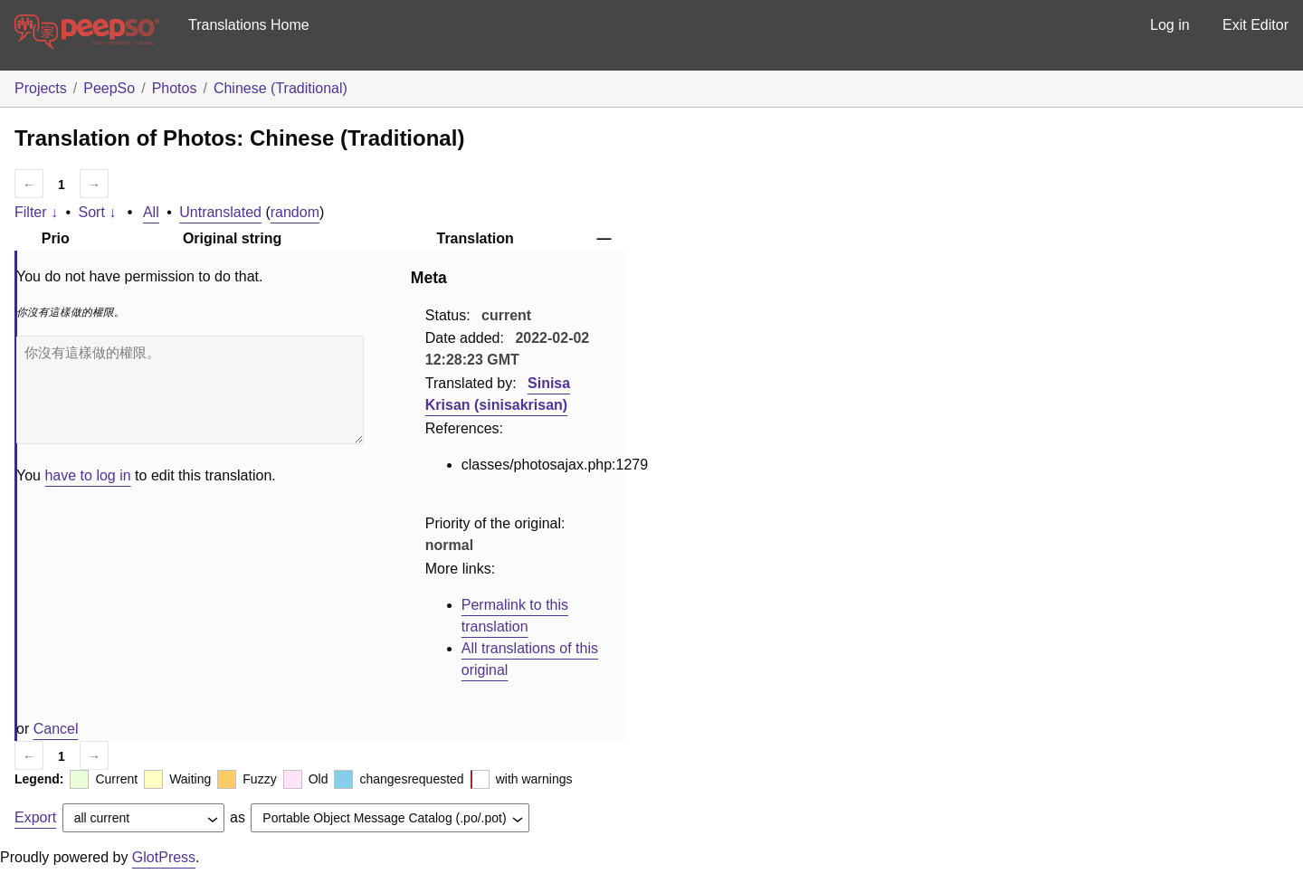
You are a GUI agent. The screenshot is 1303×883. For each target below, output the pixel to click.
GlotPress (163, 857)
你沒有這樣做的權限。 (190, 390)
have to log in (87, 475)
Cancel (56, 728)
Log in (1170, 25)
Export (35, 817)
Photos (174, 88)
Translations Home (248, 25)
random (295, 212)
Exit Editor (1255, 25)
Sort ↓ (98, 212)
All (151, 212)
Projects (40, 88)
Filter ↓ (36, 212)
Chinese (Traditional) (280, 88)
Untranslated (220, 212)
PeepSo (109, 88)
